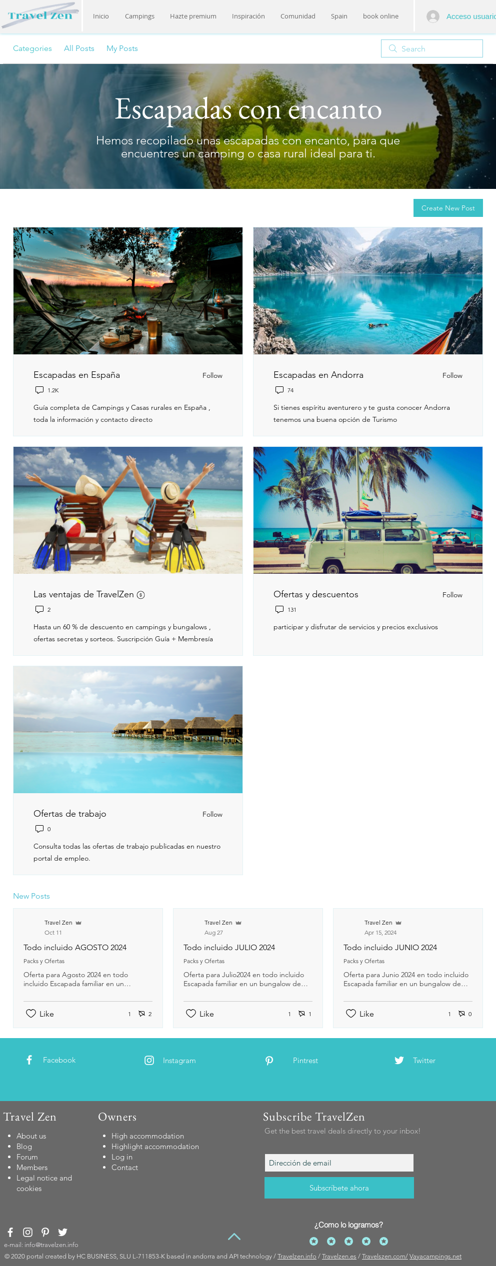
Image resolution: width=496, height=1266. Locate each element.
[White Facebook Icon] (29, 1060)
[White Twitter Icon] (399, 1060)
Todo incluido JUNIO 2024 (390, 947)
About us (31, 1136)
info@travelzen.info (51, 1245)
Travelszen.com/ (385, 1256)
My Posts (122, 48)
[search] (432, 48)
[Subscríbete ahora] (339, 1188)
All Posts (79, 48)
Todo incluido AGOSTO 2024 (75, 947)
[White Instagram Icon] (149, 1060)
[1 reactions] (124, 1014)
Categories (32, 48)
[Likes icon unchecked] (31, 1014)
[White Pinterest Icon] (269, 1061)
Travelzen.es (339, 1256)
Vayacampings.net (436, 1256)
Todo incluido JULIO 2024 (229, 947)
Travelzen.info (297, 1256)
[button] (248, 15)
